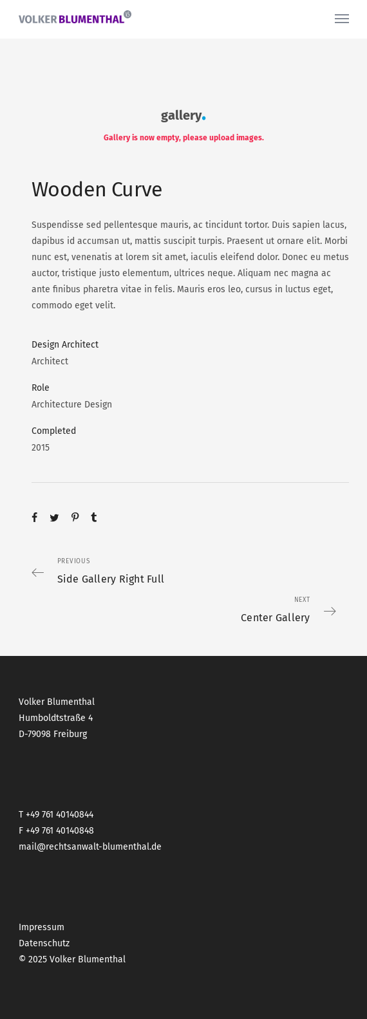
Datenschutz (44, 943)
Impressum (41, 927)
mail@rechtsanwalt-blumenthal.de (90, 846)
